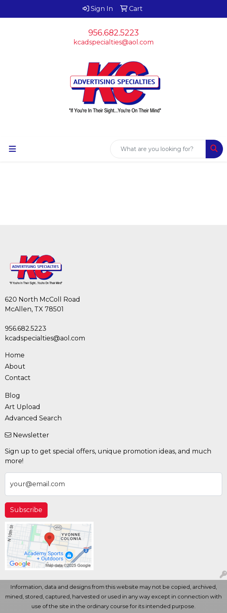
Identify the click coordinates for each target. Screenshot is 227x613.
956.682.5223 (113, 33)
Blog (12, 395)
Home (15, 355)
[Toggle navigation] (12, 149)
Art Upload (22, 407)
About (15, 366)
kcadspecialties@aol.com (113, 42)
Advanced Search (33, 418)
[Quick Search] (158, 149)
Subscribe (26, 510)
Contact (18, 378)
